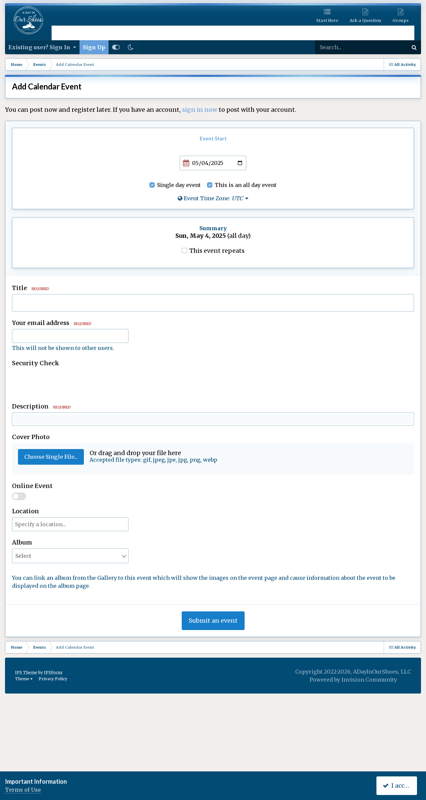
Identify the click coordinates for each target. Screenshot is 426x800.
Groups (400, 20)
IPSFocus (53, 752)
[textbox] (213, 461)
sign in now (199, 109)
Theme (24, 758)
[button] (20, 421)
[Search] (347, 47)
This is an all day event (246, 185)
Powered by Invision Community (353, 759)
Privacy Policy (53, 758)
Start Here (327, 20)
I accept (398, 785)
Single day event (179, 185)
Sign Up (94, 47)
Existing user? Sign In (42, 47)
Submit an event (213, 700)
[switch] (19, 576)
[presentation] (62, 382)
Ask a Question (365, 20)
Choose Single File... (51, 536)
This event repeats (217, 250)
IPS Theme (26, 752)
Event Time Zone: (213, 198)
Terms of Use (23, 789)
